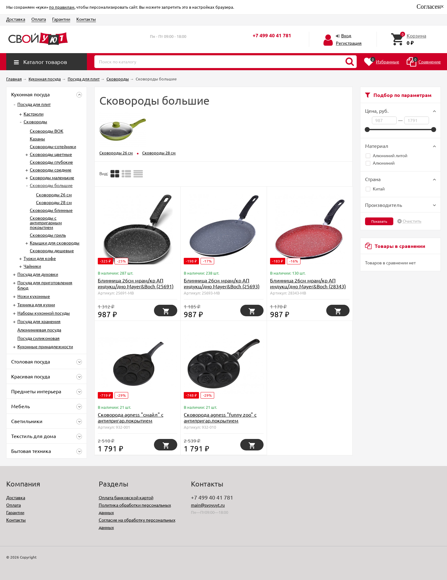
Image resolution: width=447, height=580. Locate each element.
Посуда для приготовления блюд (44, 285)
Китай (375, 188)
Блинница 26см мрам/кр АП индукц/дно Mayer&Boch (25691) (136, 283)
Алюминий (380, 163)
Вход (346, 35)
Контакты (86, 19)
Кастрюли (33, 113)
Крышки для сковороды (54, 242)
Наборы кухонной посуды (43, 313)
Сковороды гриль (48, 235)
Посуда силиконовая (38, 338)
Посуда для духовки (37, 274)
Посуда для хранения (39, 321)
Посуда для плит (34, 104)
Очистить (412, 221)
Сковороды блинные (51, 210)
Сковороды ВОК (46, 131)
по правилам (61, 7)
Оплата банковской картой (126, 497)
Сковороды (35, 121)
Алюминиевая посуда (39, 329)
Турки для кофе (40, 258)
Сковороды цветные (51, 154)
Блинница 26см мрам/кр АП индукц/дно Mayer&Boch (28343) (308, 283)
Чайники (32, 266)
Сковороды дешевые (52, 250)
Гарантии (61, 19)
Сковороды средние (50, 169)
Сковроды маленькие (52, 177)
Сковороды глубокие (51, 162)
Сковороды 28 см (54, 202)
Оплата (38, 19)
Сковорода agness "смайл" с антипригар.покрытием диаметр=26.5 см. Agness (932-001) (133, 423)
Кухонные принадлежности (45, 346)
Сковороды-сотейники (53, 146)
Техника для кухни (36, 304)
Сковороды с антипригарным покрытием (46, 222)
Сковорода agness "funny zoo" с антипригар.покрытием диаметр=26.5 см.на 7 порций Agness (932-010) (220, 423)
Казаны (37, 138)
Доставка (15, 19)
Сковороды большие (51, 185)
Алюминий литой (386, 155)
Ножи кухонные (33, 296)
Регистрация (349, 43)
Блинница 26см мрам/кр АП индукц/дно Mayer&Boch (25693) (222, 283)
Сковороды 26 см (54, 194)
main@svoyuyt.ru (208, 505)
